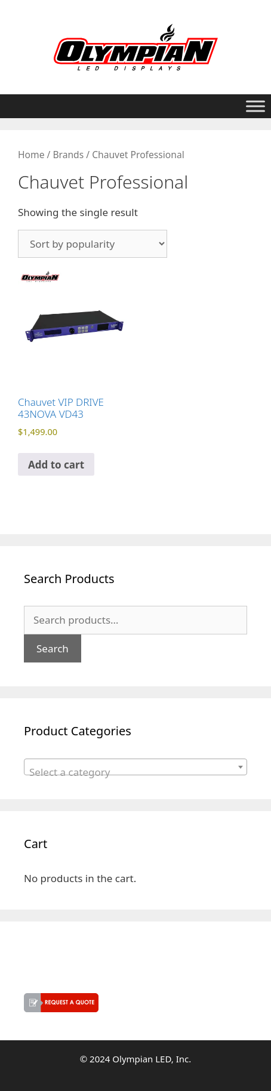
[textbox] (135, 772)
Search (52, 648)
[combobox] (135, 767)
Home (31, 154)
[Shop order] (92, 244)
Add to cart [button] (56, 464)
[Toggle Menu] (255, 106)
